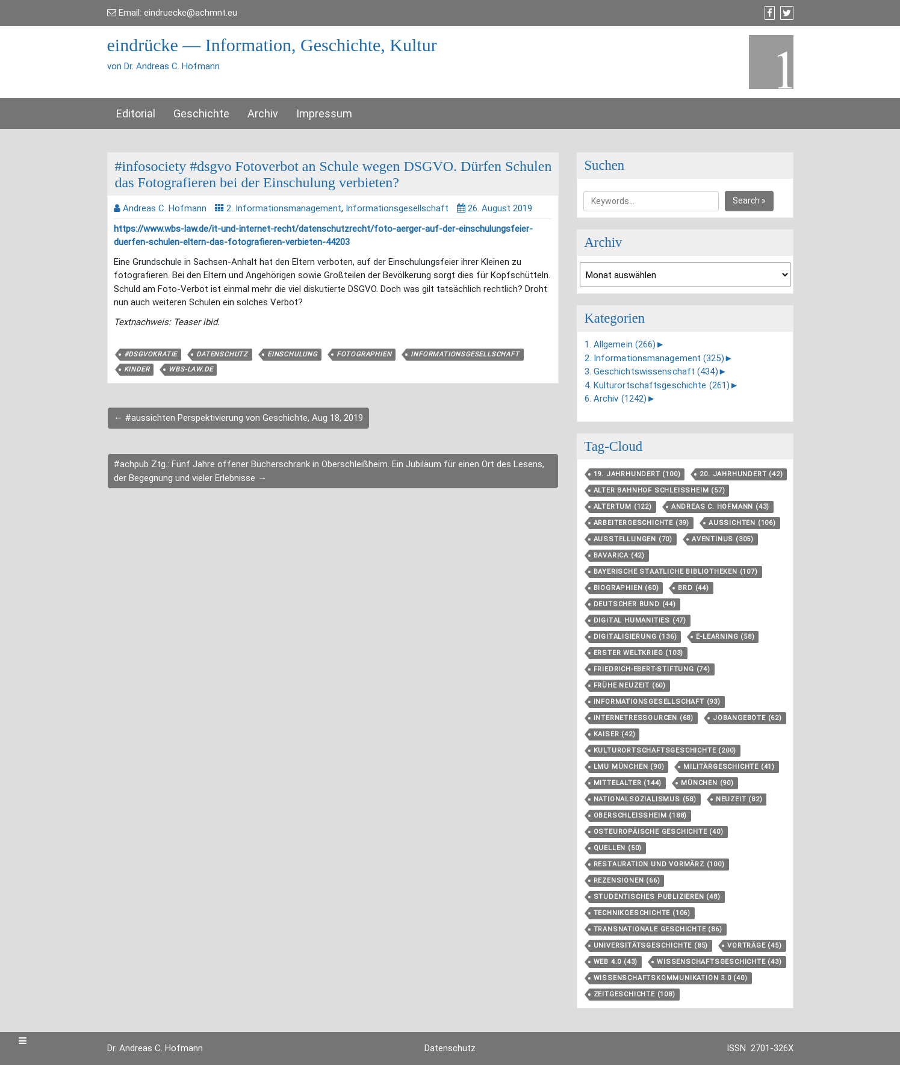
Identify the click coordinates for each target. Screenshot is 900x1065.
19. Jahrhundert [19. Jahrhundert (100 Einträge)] (637, 474)
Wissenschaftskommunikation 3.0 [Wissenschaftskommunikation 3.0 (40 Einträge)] (671, 978)
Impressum (324, 113)
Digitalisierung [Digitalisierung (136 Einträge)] (635, 637)
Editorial (135, 113)
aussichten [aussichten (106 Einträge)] (742, 523)
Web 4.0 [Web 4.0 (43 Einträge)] (616, 962)
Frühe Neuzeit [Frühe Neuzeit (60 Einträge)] (630, 685)
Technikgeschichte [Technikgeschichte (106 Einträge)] (642, 913)
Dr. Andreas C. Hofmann (155, 1048)
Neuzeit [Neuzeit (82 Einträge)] (739, 799)
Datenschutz (222, 354)
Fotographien (364, 354)
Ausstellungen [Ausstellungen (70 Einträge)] (633, 539)
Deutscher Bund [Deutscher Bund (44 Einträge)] (635, 604)
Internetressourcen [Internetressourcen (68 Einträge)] (644, 718)
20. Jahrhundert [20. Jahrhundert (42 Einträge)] (741, 474)
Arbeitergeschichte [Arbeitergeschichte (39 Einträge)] (641, 523)
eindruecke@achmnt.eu (190, 12)
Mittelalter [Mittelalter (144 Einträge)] (628, 783)
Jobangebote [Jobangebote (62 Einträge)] (747, 718)
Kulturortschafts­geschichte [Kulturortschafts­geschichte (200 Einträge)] (665, 750)
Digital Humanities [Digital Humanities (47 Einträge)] (640, 620)
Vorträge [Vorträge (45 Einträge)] (754, 945)
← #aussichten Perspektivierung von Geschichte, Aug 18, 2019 (238, 417)
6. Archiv (616, 398)
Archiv (262, 113)
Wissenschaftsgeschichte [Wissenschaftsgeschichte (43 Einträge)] (719, 962)
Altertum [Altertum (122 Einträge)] (623, 507)
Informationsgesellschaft (397, 208)
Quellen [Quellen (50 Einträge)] (618, 848)
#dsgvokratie (151, 354)
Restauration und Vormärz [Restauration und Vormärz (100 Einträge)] (659, 864)
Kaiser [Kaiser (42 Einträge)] (615, 734)
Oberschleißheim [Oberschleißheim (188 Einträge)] (640, 815)
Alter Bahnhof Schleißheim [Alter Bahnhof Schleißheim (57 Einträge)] (659, 490)
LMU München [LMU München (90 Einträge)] (629, 767)
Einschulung (292, 354)
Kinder (137, 369)
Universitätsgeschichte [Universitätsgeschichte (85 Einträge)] (651, 945)
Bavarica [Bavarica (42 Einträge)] (619, 555)
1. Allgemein (620, 344)
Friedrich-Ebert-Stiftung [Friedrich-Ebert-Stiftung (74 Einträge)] (652, 669)
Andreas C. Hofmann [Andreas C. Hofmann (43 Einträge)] (720, 507)
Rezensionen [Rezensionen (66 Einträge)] (627, 880)
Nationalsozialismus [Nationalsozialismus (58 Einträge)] (645, 799)
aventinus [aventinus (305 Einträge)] (723, 539)
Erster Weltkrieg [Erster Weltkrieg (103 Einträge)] (639, 653)
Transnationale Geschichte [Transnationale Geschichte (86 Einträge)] (658, 929)
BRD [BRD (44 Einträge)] (693, 588)
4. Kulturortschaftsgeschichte (657, 385)
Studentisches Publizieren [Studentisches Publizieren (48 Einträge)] (657, 897)
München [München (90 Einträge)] (707, 783)
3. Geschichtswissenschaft (651, 371)
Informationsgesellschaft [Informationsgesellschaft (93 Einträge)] (657, 702)
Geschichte (201, 113)
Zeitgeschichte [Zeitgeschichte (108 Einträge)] (634, 994)
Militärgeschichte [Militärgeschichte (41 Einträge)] (729, 767)
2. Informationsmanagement (283, 208)
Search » (749, 200)
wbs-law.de (191, 369)
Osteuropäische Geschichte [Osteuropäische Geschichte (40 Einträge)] (659, 832)
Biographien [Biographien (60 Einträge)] (626, 588)
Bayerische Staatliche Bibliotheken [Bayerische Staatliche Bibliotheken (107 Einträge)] (676, 572)
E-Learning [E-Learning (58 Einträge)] (725, 637)
